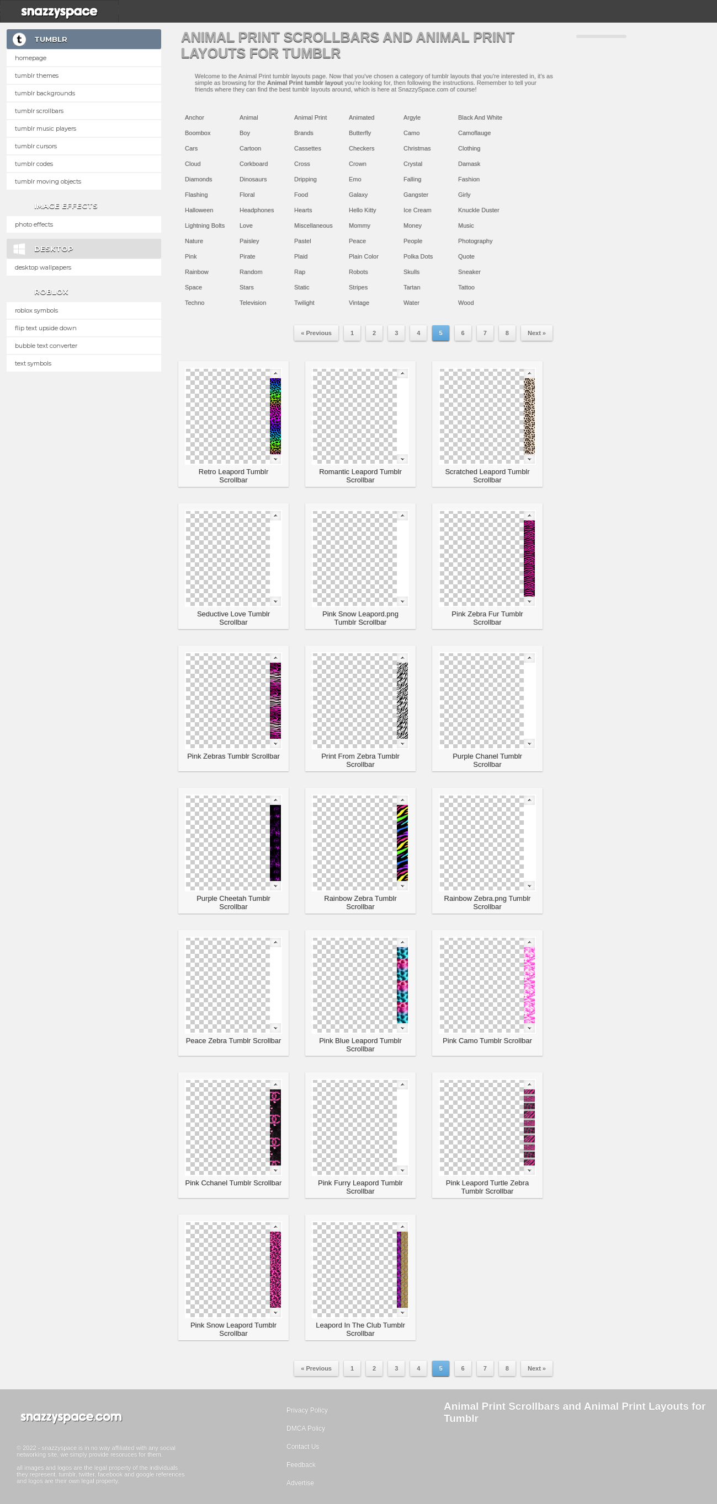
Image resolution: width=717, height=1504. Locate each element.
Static (302, 287)
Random (251, 271)
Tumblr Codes (34, 164)
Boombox (197, 133)
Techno (194, 302)
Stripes (358, 287)
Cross (302, 163)
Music (466, 225)
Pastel (302, 241)
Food (301, 194)
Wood (466, 302)
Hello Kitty (362, 210)
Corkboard (254, 163)
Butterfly (360, 133)
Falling (412, 179)
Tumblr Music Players (45, 128)
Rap (299, 271)
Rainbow (197, 271)
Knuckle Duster (479, 210)
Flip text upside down (46, 328)
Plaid (300, 256)
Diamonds (199, 179)
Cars (191, 148)
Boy (245, 133)
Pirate (248, 256)
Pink (190, 256)
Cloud (193, 163)
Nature (194, 241)
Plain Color (364, 256)
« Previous (316, 333)
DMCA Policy (305, 1428)
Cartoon (250, 148)
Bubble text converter (46, 346)
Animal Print (310, 117)
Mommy (359, 225)
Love (246, 225)
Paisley (249, 241)
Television (253, 302)
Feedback (301, 1465)
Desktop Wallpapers (43, 267)
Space (193, 287)
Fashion (469, 179)
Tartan (412, 287)
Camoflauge (474, 133)
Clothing (469, 148)
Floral (247, 194)
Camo (411, 133)
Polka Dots (418, 256)
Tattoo (466, 287)
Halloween (199, 210)
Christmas (417, 148)
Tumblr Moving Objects (48, 181)
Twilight (304, 302)
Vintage (359, 302)
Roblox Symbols (36, 310)
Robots (358, 271)
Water (411, 302)
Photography (475, 241)
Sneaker (469, 271)
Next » (537, 333)
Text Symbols (33, 363)
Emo (355, 179)
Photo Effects (34, 224)
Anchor (194, 117)
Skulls (411, 271)
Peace (357, 241)
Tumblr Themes (37, 75)
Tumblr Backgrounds (45, 93)
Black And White (480, 117)
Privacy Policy (307, 1410)
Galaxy (358, 194)
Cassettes (307, 148)
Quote (466, 256)
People (412, 241)
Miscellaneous (313, 225)
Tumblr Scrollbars (39, 111)
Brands (304, 133)
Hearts (303, 210)
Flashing (196, 194)
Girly (464, 194)
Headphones (257, 210)
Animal (249, 117)
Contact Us (302, 1447)
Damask (469, 163)
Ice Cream (417, 210)
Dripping (305, 179)
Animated (361, 117)
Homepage (30, 58)
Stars (247, 287)
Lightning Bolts (205, 225)
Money (412, 225)
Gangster (415, 194)
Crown (358, 163)
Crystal (412, 163)
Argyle (412, 117)
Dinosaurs (253, 179)
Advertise (300, 1483)
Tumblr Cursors (36, 146)
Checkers (361, 148)
